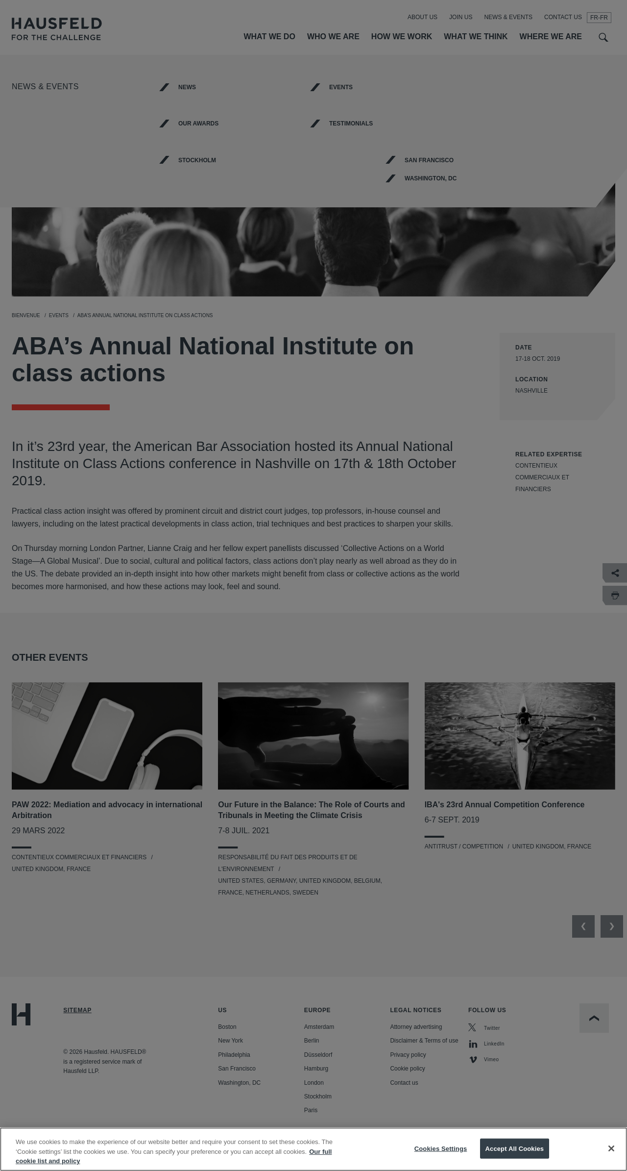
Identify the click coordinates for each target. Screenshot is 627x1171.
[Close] (611, 1152)
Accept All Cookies (514, 1152)
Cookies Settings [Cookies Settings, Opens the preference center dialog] (440, 1152)
